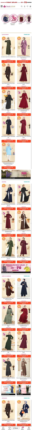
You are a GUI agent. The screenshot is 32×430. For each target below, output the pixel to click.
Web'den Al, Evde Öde (24, 301)
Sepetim (22, 428)
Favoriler (9, 428)
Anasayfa (3, 428)
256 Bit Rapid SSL (11, 300)
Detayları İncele (10, 306)
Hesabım (28, 428)
